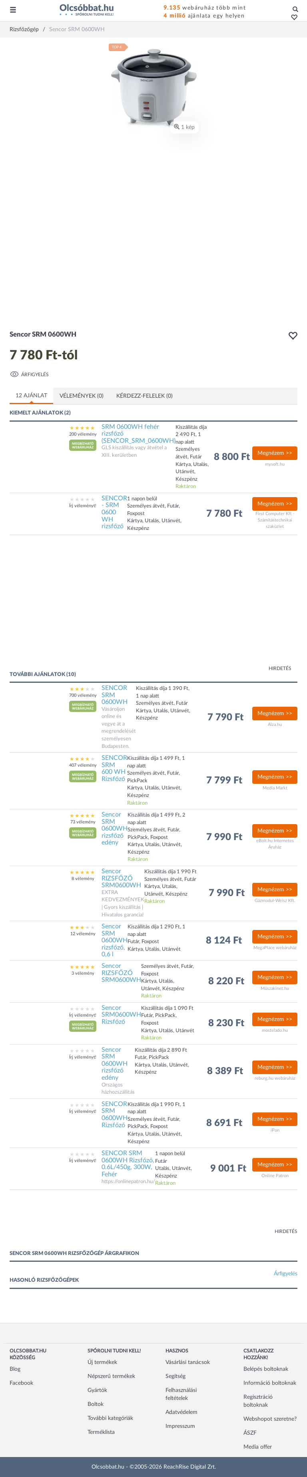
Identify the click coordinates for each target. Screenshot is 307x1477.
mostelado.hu (275, 1030)
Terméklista (101, 1432)
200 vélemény (83, 434)
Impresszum (180, 1426)
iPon (275, 1130)
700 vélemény (83, 695)
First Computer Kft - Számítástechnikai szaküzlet (275, 519)
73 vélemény (83, 822)
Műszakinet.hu (275, 988)
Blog (15, 1369)
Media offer (257, 1447)
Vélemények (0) (82, 396)
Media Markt (275, 788)
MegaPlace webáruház (275, 948)
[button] (292, 18)
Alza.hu (275, 724)
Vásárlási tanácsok (187, 1362)
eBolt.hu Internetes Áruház (275, 844)
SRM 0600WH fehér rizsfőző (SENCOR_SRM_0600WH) (138, 434)
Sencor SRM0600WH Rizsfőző (121, 1015)
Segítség (175, 1376)
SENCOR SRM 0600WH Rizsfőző (115, 1114)
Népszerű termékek (111, 1376)
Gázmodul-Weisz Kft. (275, 900)
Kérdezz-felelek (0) (144, 396)
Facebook (21, 1383)
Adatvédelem (181, 1412)
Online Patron (275, 1176)
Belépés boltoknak (265, 1369)
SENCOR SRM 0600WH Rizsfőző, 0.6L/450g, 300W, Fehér (128, 1164)
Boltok (96, 1404)
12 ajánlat (31, 395)
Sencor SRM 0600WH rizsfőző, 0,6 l (115, 940)
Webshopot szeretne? (270, 1419)
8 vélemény (83, 878)
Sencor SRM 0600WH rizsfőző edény (115, 828)
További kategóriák (110, 1418)
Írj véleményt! (82, 506)
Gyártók (97, 1390)
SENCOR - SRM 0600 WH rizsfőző (114, 512)
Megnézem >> (274, 453)
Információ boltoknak (269, 1383)
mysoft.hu (275, 464)
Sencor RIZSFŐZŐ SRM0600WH (121, 878)
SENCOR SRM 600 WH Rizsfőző (114, 768)
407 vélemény (83, 765)
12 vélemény (83, 934)
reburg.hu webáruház (275, 1078)
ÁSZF (250, 1433)
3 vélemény (83, 973)
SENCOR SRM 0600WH (115, 695)
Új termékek (102, 1362)
